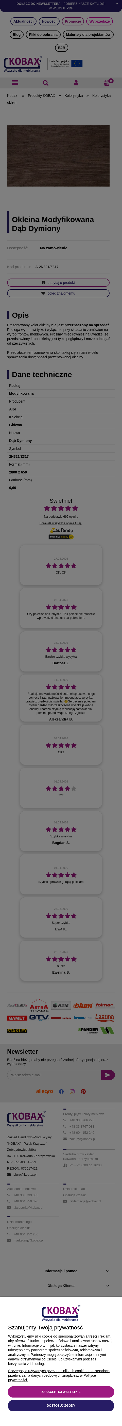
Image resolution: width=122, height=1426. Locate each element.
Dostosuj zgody (61, 1405)
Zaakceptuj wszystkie (60, 1392)
